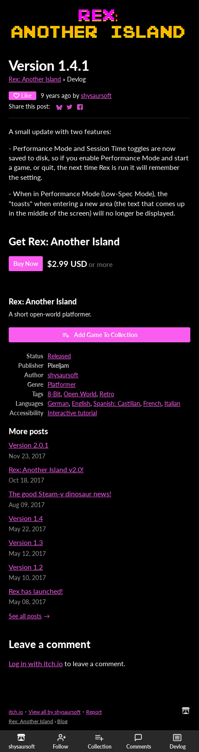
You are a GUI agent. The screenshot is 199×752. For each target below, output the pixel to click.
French (152, 403)
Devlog (178, 741)
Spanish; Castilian (116, 403)
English (81, 403)
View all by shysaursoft (54, 711)
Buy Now (25, 263)
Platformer (62, 384)
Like (22, 95)
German (58, 403)
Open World (80, 394)
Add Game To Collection (100, 335)
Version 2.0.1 (28, 445)
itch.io (16, 711)
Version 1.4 (26, 518)
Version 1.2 (26, 567)
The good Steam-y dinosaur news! (60, 493)
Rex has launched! (36, 591)
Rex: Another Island (35, 79)
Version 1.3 (26, 542)
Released (59, 356)
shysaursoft (96, 95)
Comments (138, 741)
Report (94, 711)
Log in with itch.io (36, 663)
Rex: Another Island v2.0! (46, 469)
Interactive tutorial (72, 413)
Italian (172, 403)
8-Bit (54, 394)
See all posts (25, 616)
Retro (107, 394)
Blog (62, 721)
